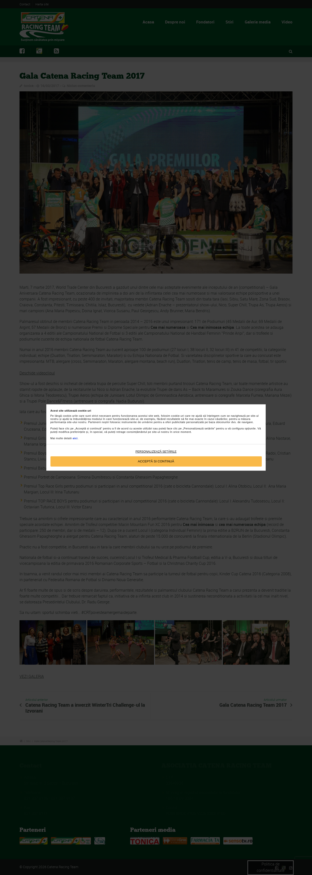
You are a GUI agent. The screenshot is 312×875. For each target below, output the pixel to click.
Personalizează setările (156, 451)
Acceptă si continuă (156, 461)
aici (75, 438)
